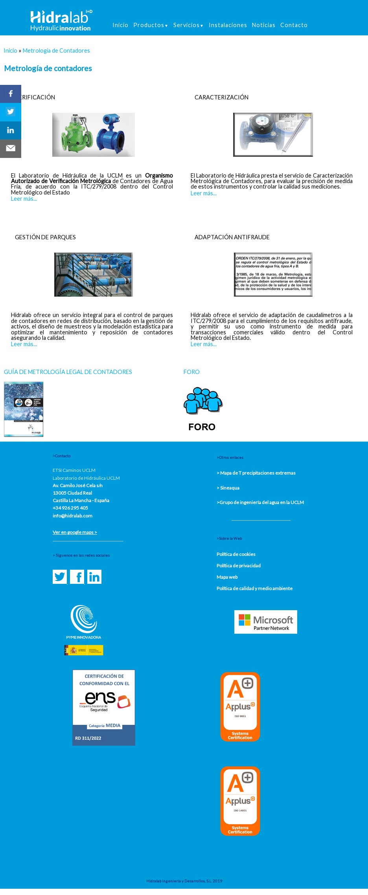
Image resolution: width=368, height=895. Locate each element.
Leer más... (24, 198)
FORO (192, 372)
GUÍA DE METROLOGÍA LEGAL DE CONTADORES (68, 372)
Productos (151, 25)
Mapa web (227, 577)
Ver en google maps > (75, 532)
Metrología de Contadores (56, 50)
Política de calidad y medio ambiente (255, 588)
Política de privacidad (239, 566)
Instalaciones (228, 25)
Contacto (294, 25)
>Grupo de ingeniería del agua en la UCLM (260, 502)
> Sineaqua (228, 488)
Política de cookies (236, 554)
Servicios (188, 25)
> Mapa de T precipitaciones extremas (256, 473)
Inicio (120, 25)
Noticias (264, 25)
